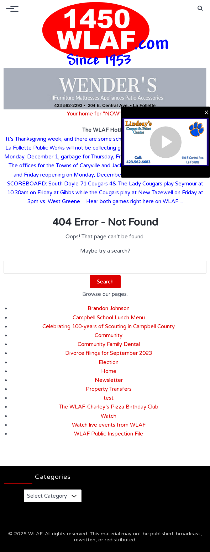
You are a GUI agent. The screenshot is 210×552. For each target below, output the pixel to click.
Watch (108, 416)
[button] (200, 8)
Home (108, 371)
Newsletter (109, 380)
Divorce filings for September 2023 (108, 353)
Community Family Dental (109, 344)
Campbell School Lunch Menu (109, 317)
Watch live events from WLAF (109, 425)
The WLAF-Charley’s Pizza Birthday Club (108, 407)
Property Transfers (109, 389)
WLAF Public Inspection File (108, 434)
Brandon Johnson (109, 308)
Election (109, 362)
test (109, 398)
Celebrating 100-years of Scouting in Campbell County (108, 326)
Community (108, 335)
